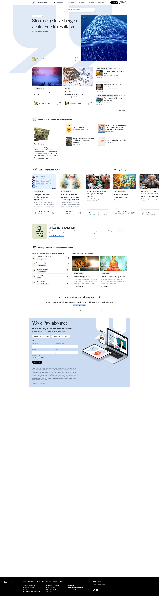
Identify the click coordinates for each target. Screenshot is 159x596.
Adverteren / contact (51, 589)
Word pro (114, 2)
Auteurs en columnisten (30, 587)
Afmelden (71, 585)
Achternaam (59, 343)
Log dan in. (43, 383)
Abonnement (36, 355)
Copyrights (48, 591)
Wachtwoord (59, 349)
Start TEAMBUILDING (56, 236)
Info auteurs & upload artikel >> (32, 591)
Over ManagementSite (29, 585)
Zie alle (117, 169)
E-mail (34, 349)
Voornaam (35, 343)
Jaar (35, 357)
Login (121, 2)
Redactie (25, 589)
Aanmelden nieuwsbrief (75, 587)
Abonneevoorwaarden (52, 585)
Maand (42, 357)
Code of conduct (50, 587)
